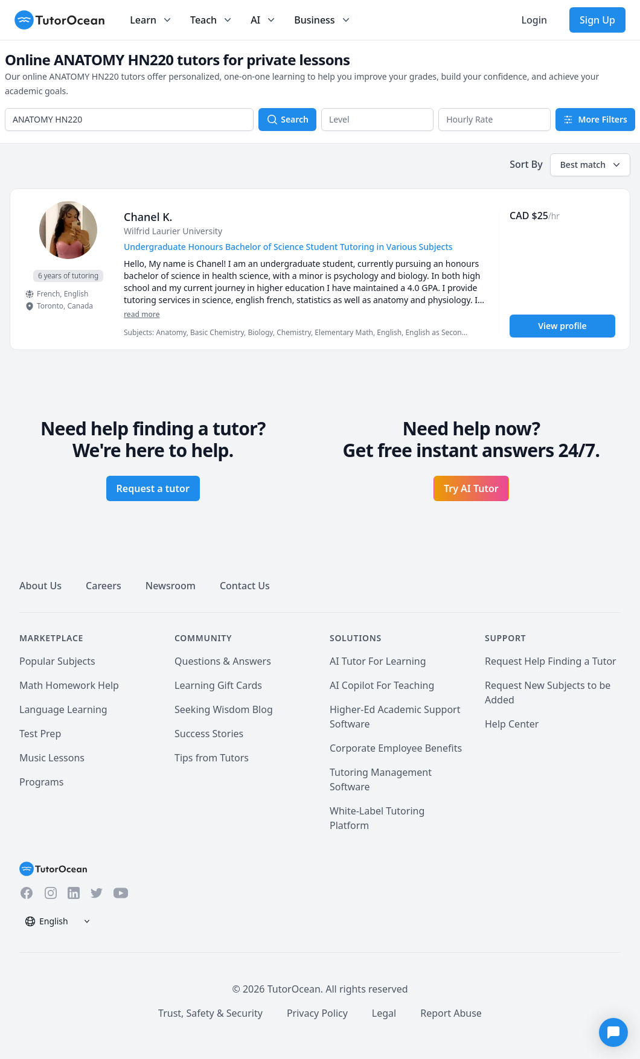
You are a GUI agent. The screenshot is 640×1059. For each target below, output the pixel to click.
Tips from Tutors (211, 757)
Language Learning (63, 709)
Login (534, 20)
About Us (40, 585)
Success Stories (208, 733)
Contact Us (245, 585)
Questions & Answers (222, 661)
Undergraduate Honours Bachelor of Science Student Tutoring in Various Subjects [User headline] (288, 246)
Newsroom (171, 585)
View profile (562, 325)
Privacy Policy (317, 1013)
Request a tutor (153, 488)
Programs (41, 782)
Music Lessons (52, 757)
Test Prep (40, 733)
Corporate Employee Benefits (396, 748)
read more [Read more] (142, 314)
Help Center (512, 724)
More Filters (595, 119)
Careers (103, 585)
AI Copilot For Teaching (382, 685)
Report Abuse (451, 1013)
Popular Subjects (57, 661)
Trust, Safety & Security (210, 1013)
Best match (591, 165)
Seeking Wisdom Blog (223, 709)
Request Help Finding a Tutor (550, 661)
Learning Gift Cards (218, 685)
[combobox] (129, 119)
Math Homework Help (69, 685)
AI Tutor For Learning (378, 661)
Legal (384, 1013)
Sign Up (597, 20)
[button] (377, 119)
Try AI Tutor (471, 488)
